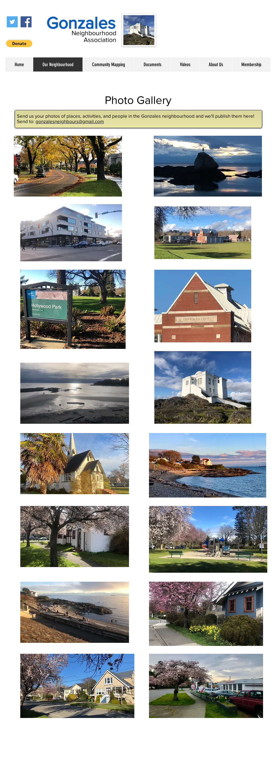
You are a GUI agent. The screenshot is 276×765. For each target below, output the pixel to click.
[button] (19, 43)
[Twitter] (12, 21)
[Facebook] (26, 21)
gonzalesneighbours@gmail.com (69, 121)
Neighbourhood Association (94, 36)
